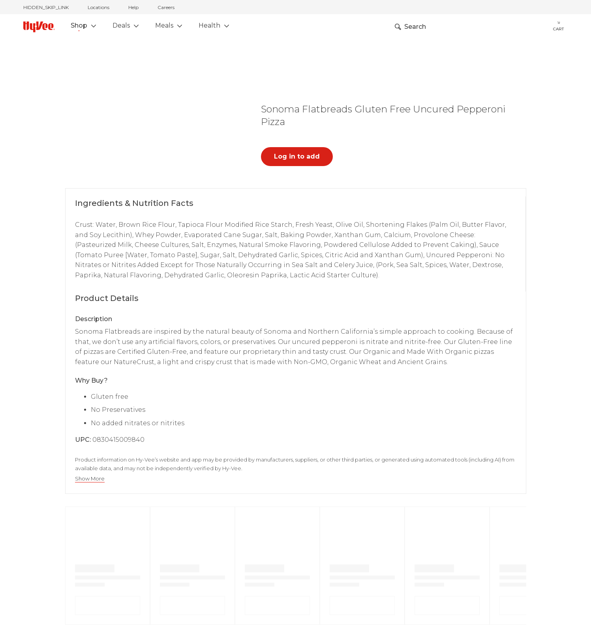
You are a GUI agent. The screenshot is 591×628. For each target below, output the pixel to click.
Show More (90, 479)
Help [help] (133, 7)
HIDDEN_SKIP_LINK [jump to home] (46, 7)
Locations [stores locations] (98, 7)
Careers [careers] (166, 7)
